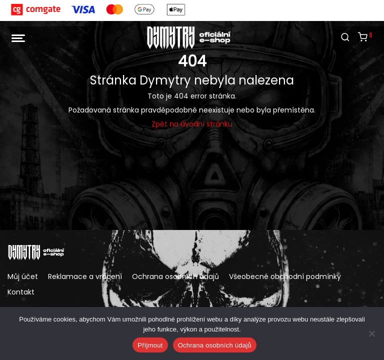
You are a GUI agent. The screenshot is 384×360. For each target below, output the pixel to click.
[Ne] (371, 333)
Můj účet (23, 277)
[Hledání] (345, 37)
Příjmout (150, 345)
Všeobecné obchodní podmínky (285, 277)
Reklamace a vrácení (85, 277)
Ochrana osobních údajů (175, 277)
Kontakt (21, 292)
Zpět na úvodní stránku (192, 124)
